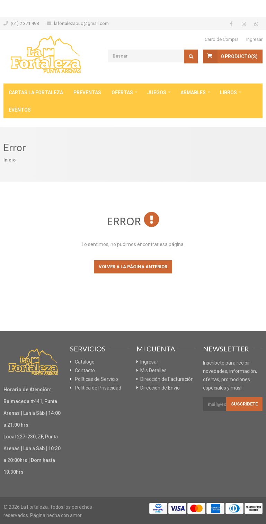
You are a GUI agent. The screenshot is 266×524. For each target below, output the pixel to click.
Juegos (156, 92)
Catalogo (85, 362)
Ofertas (122, 92)
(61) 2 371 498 (25, 23)
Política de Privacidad (98, 388)
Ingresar (254, 39)
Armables (193, 92)
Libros (228, 92)
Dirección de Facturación (167, 379)
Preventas (87, 92)
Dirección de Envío (160, 388)
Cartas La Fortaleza (36, 92)
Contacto (85, 370)
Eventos (20, 110)
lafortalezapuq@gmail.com (81, 23)
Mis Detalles (153, 370)
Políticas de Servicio (96, 379)
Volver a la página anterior (133, 266)
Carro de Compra (222, 39)
